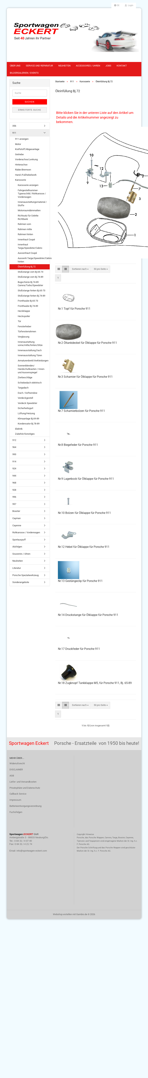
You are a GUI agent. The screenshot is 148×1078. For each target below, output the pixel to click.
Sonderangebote (20, 582)
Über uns (15, 65)
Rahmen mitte (25, 229)
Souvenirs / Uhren (21, 553)
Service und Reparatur (39, 65)
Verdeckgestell (25, 398)
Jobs (108, 65)
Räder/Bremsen (23, 169)
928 (14, 490)
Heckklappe (24, 311)
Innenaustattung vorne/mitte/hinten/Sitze (30, 344)
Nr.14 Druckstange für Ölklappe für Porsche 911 (88, 615)
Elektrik (19, 428)
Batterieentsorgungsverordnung (25, 806)
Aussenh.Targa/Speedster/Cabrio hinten (34, 260)
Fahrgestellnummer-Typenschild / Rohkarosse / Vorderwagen (32, 193)
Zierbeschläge (25, 377)
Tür (19, 321)
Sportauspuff (19, 539)
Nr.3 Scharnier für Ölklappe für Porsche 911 (85, 376)
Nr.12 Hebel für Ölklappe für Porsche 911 (83, 547)
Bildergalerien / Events (24, 72)
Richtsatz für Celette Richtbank (28, 217)
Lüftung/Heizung (26, 413)
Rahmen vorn (24, 224)
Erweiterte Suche (29, 110)
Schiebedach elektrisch (30, 382)
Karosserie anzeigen (28, 185)
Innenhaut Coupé (26, 239)
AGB (12, 775)
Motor (18, 144)
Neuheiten (64, 65)
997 (14, 504)
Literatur (16, 568)
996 (14, 497)
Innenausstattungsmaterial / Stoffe (32, 204)
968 (14, 482)
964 (14, 447)
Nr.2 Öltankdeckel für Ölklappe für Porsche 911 (87, 342)
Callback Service (18, 793)
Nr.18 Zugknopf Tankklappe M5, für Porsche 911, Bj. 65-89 (95, 683)
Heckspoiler (24, 316)
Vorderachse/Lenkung (26, 159)
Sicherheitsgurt (25, 408)
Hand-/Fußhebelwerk (26, 175)
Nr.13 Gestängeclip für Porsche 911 (80, 581)
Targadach (23, 387)
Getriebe (19, 154)
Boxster (16, 511)
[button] (116, 5)
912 (14, 440)
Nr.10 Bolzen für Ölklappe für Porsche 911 (84, 513)
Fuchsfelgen (16, 812)
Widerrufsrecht (17, 763)
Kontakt (122, 65)
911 (14, 132)
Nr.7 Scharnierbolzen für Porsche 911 (81, 411)
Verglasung (23, 336)
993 (14, 454)
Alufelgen (17, 546)
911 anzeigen (22, 139)
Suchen (29, 102)
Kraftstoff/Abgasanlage (27, 149)
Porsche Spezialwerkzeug (25, 575)
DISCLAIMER (16, 769)
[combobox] (80, 269)
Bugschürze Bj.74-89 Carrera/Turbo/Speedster (30, 284)
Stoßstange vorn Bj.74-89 (30, 277)
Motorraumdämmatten (29, 210)
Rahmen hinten (25, 234)
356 (14, 125)
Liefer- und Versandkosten (23, 781)
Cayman (16, 518)
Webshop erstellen (62, 914)
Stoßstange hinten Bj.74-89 (31, 295)
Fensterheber (24, 326)
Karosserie (20, 180)
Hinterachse (21, 164)
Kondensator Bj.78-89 (28, 423)
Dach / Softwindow (27, 393)
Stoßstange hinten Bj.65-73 (31, 290)
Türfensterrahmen (27, 331)
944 (14, 475)
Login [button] (129, 5)
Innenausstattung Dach (30, 350)
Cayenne (16, 525)
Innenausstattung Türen (30, 355)
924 (14, 468)
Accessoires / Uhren (88, 65)
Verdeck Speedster (27, 403)
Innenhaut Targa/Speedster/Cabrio (30, 246)
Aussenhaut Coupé (27, 253)
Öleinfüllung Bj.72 (27, 266)
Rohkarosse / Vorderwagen (26, 532)
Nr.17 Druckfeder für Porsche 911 (79, 649)
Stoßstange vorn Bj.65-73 (30, 271)
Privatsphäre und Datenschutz (25, 787)
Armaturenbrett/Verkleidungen (33, 360)
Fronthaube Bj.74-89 (28, 306)
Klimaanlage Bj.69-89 (28, 418)
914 (14, 461)
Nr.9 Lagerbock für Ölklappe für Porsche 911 (86, 478)
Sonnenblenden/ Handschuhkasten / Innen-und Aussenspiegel (31, 369)
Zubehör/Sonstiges (25, 433)
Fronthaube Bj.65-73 (28, 300)
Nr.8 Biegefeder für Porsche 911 (78, 445)
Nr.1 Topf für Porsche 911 (74, 308)
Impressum (15, 800)
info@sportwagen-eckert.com (32, 850)
